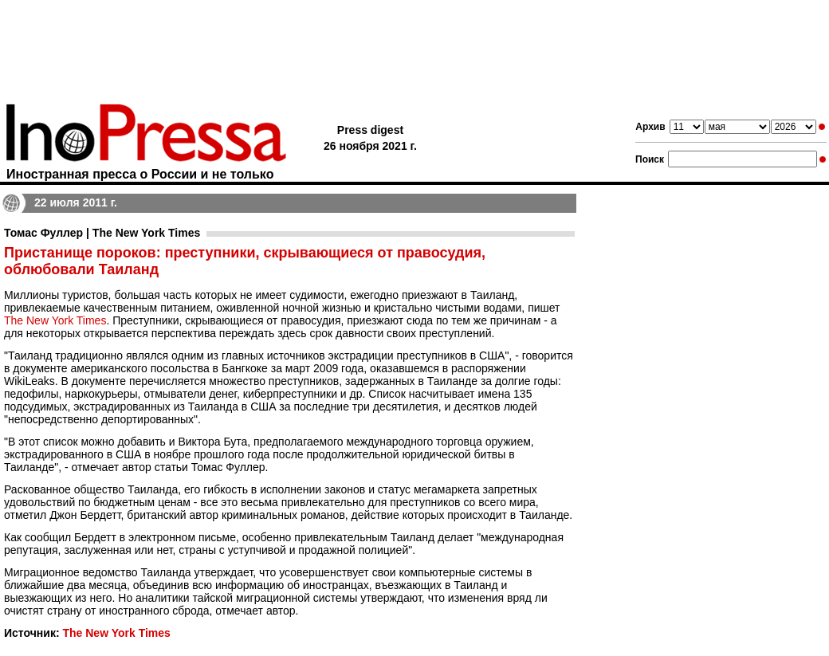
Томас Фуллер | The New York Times (102, 232)
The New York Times (55, 320)
